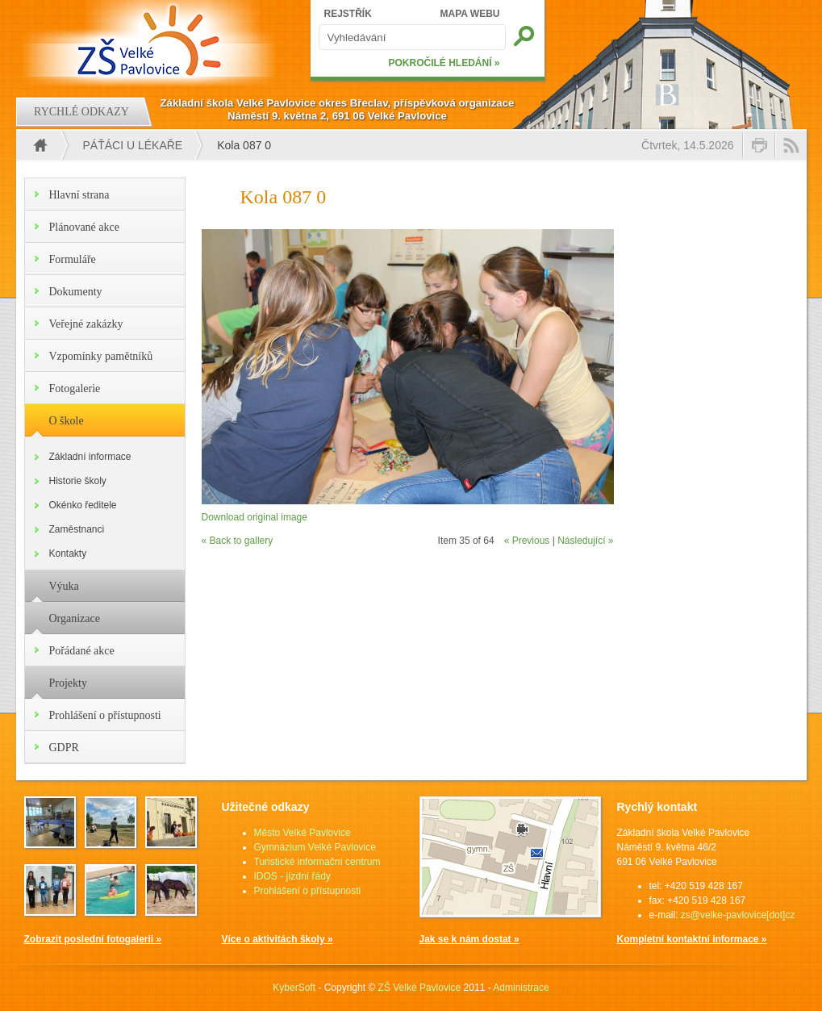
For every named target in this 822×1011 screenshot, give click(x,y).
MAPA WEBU (470, 13)
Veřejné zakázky (86, 324)
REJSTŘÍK (348, 13)
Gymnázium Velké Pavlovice (315, 847)
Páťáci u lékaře (133, 145)
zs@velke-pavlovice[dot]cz (738, 915)
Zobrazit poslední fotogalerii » (93, 939)
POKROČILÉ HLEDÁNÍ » (443, 63)
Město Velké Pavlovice (302, 832)
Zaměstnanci (77, 529)
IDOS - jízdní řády (292, 876)
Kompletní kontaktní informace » (692, 939)
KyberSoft (294, 987)
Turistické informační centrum (317, 861)
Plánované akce (84, 227)
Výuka (64, 586)
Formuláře (72, 259)
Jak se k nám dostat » (469, 939)
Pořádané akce (82, 651)
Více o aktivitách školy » (277, 939)
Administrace (521, 987)
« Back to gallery (237, 540)
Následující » (585, 540)
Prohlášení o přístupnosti (105, 715)
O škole (66, 421)
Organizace (74, 618)
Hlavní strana (79, 195)
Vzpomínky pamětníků (101, 356)
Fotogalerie (75, 388)
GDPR (64, 748)
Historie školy (77, 481)
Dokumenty (75, 292)
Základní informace (90, 456)
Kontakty (68, 553)
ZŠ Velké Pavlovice (419, 987)
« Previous (527, 540)
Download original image (254, 517)
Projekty (68, 683)
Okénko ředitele (83, 505)
